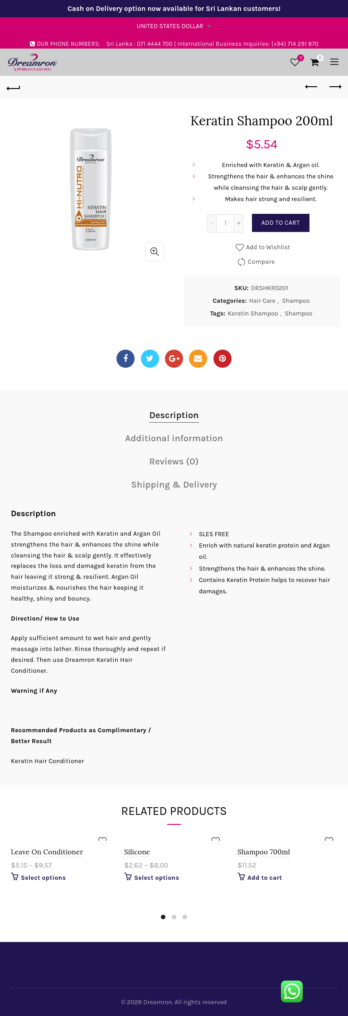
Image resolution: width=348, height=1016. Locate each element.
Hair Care (262, 301)
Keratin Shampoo (253, 313)
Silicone (137, 852)
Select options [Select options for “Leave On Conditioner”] (43, 878)
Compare (261, 262)
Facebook (125, 359)
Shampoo (295, 301)
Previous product (312, 86)
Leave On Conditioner (47, 852)
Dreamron (157, 1002)
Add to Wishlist (267, 247)
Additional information (174, 438)
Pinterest (222, 359)
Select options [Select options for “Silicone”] (156, 878)
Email (198, 359)
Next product (334, 86)
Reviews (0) (174, 461)
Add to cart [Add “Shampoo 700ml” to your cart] (264, 878)
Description (173, 415)
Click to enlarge (154, 251)
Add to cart (280, 223)
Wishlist (299, 58)
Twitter (149, 359)
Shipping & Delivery (174, 484)
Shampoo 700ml (263, 852)
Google (174, 359)
